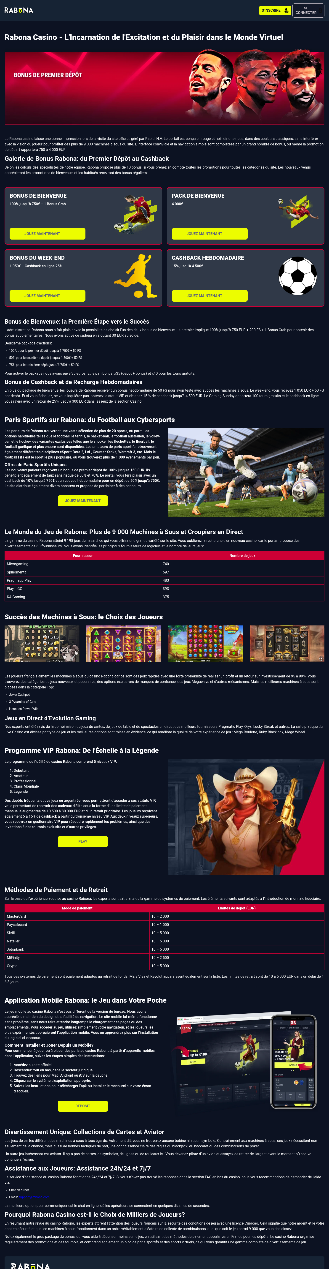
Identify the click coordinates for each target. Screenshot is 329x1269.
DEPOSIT (82, 1101)
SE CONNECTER (299, 8)
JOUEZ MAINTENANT (42, 229)
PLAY (82, 837)
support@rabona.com (34, 1192)
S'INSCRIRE (248, 8)
